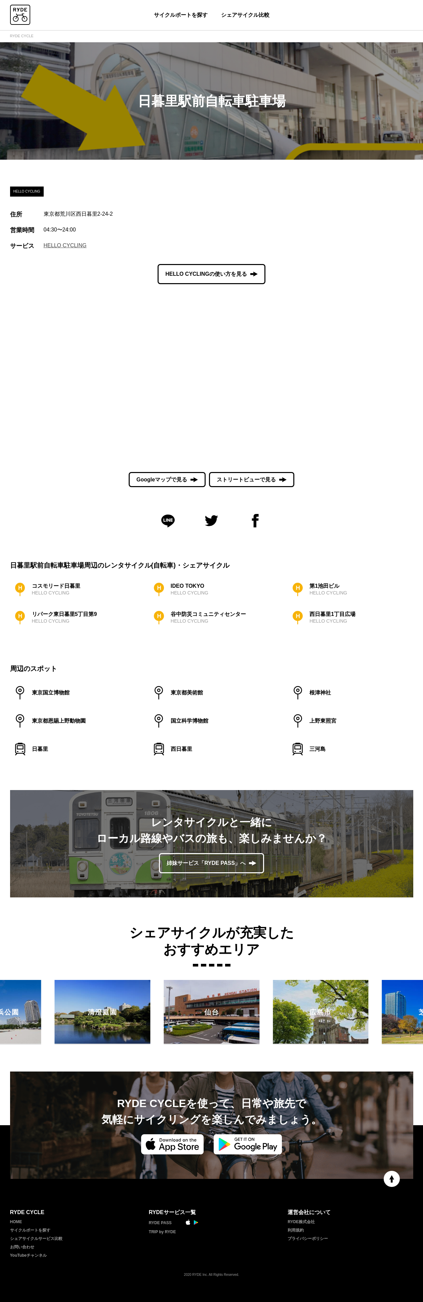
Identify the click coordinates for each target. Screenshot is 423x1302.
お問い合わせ (22, 1247)
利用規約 (296, 1230)
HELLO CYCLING (65, 245)
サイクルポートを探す (181, 15)
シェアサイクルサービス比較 (36, 1238)
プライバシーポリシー (308, 1238)
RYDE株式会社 (301, 1221)
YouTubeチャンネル (28, 1255)
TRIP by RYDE (162, 1232)
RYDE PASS (160, 1222)
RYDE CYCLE (22, 36)
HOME (16, 1221)
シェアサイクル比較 (245, 15)
